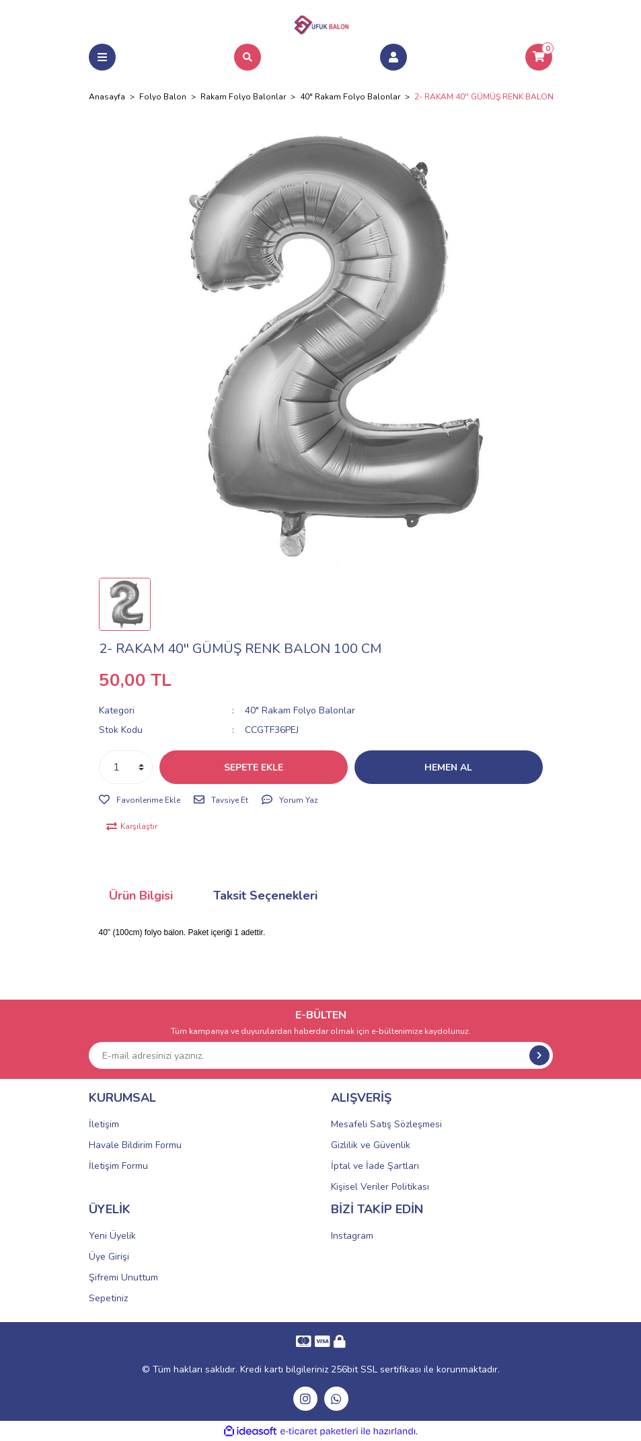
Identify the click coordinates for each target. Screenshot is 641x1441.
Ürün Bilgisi (141, 895)
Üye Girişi (109, 1256)
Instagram (352, 1235)
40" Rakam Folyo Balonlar (300, 710)
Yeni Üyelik (112, 1235)
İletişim (104, 1124)
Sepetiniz (108, 1298)
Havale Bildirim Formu (135, 1145)
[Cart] (538, 57)
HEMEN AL (448, 767)
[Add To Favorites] (139, 800)
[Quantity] (126, 767)
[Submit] (539, 1055)
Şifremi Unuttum (123, 1277)
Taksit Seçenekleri (265, 895)
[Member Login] (393, 57)
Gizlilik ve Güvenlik (370, 1145)
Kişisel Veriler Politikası (380, 1186)
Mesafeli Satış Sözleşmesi (386, 1124)
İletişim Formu (118, 1166)
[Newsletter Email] (321, 1055)
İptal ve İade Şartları (375, 1166)
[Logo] (321, 22)
